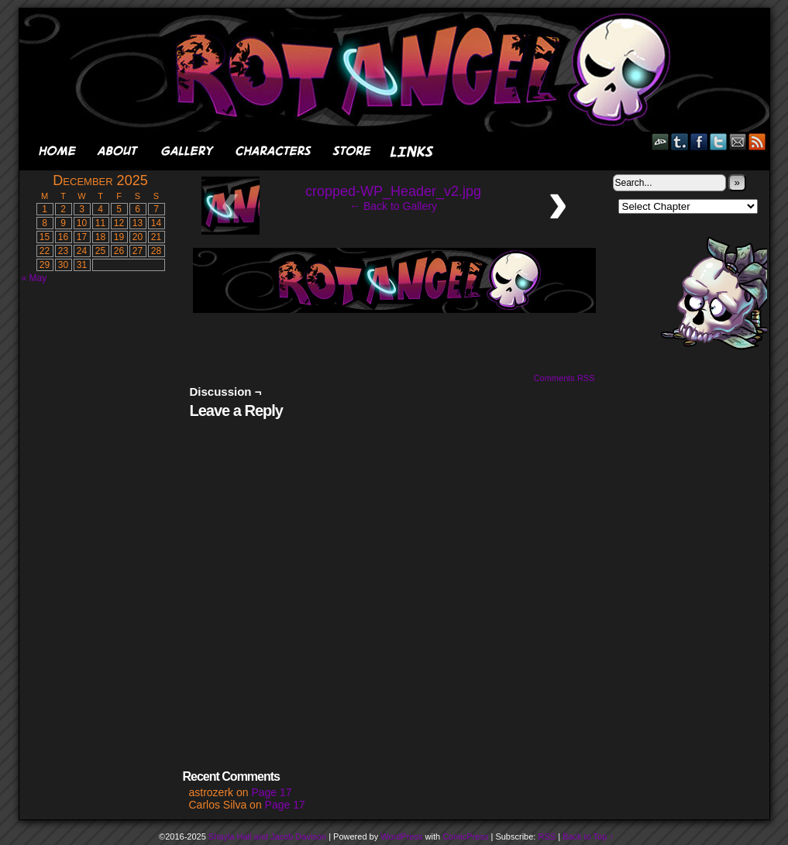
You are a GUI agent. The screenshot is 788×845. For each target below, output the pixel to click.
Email (738, 141)
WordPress (401, 836)
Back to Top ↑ (588, 836)
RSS (757, 141)
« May (34, 278)
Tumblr (680, 141)
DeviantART (660, 141)
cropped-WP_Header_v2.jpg (393, 191)
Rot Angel (399, 70)
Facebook (699, 141)
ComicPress (465, 836)
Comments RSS (564, 378)
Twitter (718, 141)
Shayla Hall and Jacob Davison (267, 836)
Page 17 (271, 792)
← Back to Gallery (393, 206)
